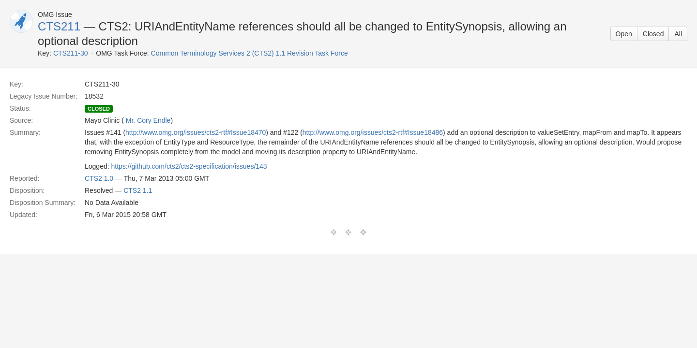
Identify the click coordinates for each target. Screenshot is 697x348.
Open (624, 34)
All (678, 34)
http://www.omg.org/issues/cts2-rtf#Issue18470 (195, 132)
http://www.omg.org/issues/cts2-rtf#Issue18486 (373, 132)
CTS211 (59, 26)
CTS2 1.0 (99, 178)
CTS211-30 (70, 53)
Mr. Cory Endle (148, 120)
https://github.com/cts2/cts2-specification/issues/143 (189, 166)
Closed (653, 34)
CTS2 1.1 (137, 190)
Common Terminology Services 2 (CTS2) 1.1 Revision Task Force (249, 53)
